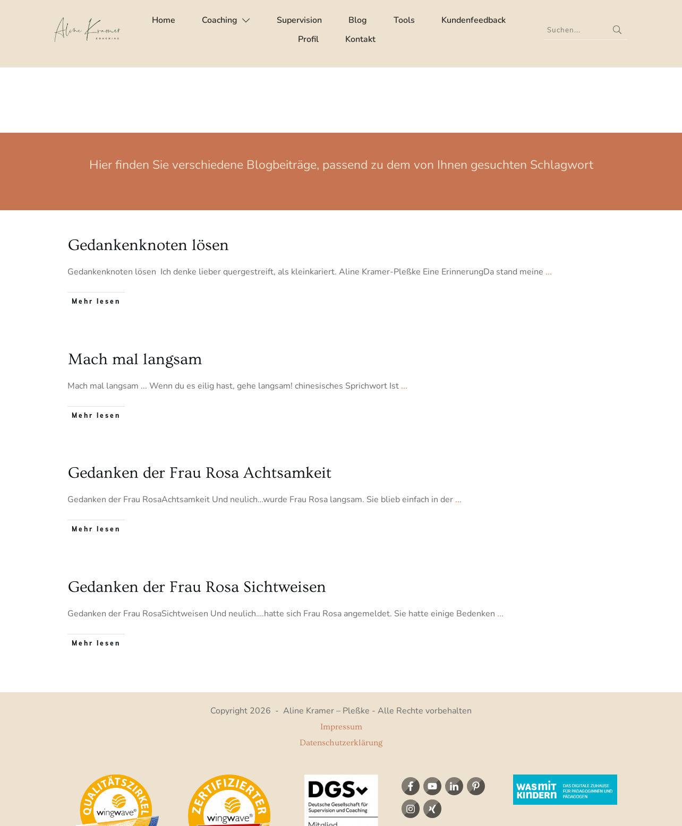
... (548, 206)
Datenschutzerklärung (341, 677)
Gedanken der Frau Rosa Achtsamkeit (199, 408)
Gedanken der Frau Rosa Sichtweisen (197, 521)
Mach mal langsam (135, 294)
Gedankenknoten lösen (148, 180)
